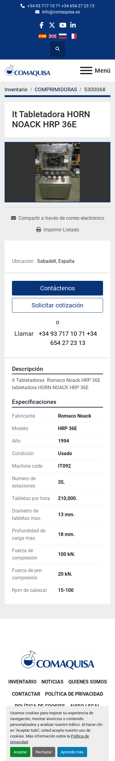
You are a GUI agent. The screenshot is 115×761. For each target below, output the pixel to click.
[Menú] (86, 70)
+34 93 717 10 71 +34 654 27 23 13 (60, 5)
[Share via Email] (57, 218)
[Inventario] (16, 89)
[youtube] (63, 25)
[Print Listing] (57, 230)
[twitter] (52, 25)
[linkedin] (73, 25)
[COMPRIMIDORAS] (56, 89)
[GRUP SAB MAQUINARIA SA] (58, 659)
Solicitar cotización (57, 305)
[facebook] (41, 25)
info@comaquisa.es (61, 11)
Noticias (52, 682)
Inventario (22, 682)
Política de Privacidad (74, 694)
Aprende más (72, 752)
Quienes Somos (87, 682)
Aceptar (20, 752)
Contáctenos (57, 288)
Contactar (26, 694)
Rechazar (44, 752)
